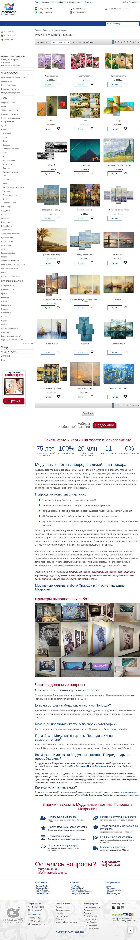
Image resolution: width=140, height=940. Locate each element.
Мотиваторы (6, 207)
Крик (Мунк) (75, 886)
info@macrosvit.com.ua (52, 872)
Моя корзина (9, 32)
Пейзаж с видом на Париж (118, 210)
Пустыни (6, 191)
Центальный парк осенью (52, 299)
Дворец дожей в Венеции (51, 210)
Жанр (4, 347)
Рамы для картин (90, 925)
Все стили (26, 343)
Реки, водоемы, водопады (13, 187)
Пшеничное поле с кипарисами (119, 165)
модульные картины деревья (70, 575)
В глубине (85, 344)
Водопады (7, 133)
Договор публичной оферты (122, 919)
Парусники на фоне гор (52, 389)
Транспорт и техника (9, 110)
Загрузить (13, 401)
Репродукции (6, 81)
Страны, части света (9, 114)
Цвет (4, 360)
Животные (5, 218)
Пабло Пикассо (42, 890)
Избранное (8, 40)
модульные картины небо (109, 572)
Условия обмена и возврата (66, 922)
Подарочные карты (91, 928)
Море (5, 153)
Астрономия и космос (10, 234)
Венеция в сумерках (85, 210)
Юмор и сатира (7, 122)
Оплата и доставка (51, 2)
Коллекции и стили (12, 281)
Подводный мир (9, 203)
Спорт (3, 214)
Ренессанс (5, 297)
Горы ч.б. (51, 165)
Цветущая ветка (85, 76)
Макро (118, 121)
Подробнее (104, 425)
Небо (5, 156)
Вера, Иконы (6, 226)
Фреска (4, 324)
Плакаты (87, 913)
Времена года (7, 238)
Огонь (5, 199)
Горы (5, 137)
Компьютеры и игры (9, 268)
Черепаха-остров (118, 344)
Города (4, 257)
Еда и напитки (7, 241)
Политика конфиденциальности (124, 921)
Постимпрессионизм (9, 328)
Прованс (4, 317)
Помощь (38, 2)
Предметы (5, 211)
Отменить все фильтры (11, 65)
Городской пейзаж (8, 253)
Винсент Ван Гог (42, 886)
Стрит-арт (5, 332)
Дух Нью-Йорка (119, 255)
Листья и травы (9, 160)
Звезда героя (85, 165)
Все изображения (90, 922)
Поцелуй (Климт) (77, 888)
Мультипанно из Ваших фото (13, 77)
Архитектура (6, 230)
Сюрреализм (6, 313)
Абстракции (110, 888)
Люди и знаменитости (10, 261)
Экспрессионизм (8, 286)
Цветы (3, 126)
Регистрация (134, 2)
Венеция (118, 299)
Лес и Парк (7, 164)
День (5, 141)
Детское (4, 249)
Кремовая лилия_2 (118, 76)
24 (90, 42)
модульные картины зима (55, 579)
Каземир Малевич (43, 894)
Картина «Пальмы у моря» (52, 255)
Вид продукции (9, 72)
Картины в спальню (113, 890)
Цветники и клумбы (11, 149)
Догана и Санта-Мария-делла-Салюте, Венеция (85, 300)
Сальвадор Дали (42, 888)
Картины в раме (90, 919)
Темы (4, 97)
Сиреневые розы (51, 76)
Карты (3, 272)
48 (92, 42)
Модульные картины (11, 60)
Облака (6, 180)
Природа (6, 62)
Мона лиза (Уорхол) (78, 890)
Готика (4, 301)
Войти (125, 2)
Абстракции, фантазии (10, 276)
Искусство (5, 222)
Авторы (5, 355)
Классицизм (6, 305)
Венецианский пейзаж (85, 255)
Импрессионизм (8, 290)
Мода (3, 106)
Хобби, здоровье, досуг (11, 118)
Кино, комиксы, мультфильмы (13, 265)
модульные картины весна (83, 579)
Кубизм (4, 293)
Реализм (4, 309)
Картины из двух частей (11, 336)
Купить (48, 84)
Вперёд (88, 414)
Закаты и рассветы (10, 172)
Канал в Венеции (51, 344)
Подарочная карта (8, 85)
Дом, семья (6, 245)
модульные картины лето (99, 575)
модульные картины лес (82, 572)
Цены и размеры (76, 2)
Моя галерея (9, 36)
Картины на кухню (113, 894)
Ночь (5, 176)
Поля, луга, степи (10, 195)
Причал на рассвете (85, 389)
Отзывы (88, 2)
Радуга (5, 183)
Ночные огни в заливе (118, 389)
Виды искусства (10, 351)
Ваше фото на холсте (10, 89)
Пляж (85, 121)
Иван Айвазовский (43, 892)
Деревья (6, 145)
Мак (51, 121)
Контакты (64, 2)
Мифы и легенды (8, 102)
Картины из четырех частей (12, 340)
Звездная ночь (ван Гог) (80, 894)
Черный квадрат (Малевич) (81, 892)
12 (87, 42)
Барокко (4, 320)
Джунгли (6, 168)
